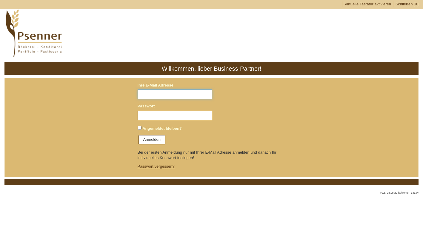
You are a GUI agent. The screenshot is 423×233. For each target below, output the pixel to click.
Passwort (146, 106)
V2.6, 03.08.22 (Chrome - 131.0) (399, 192)
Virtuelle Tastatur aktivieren (367, 4)
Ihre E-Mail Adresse (155, 85)
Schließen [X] (407, 4)
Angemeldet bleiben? (161, 128)
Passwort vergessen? (156, 166)
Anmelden (152, 139)
